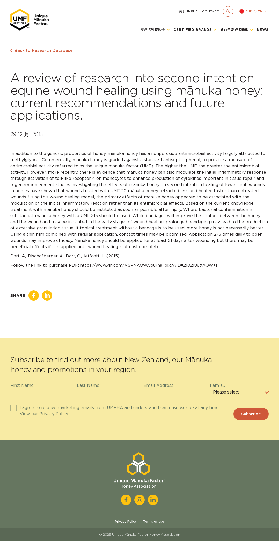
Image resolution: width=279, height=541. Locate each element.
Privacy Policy (53, 413)
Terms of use (153, 521)
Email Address (158, 385)
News (263, 30)
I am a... (217, 385)
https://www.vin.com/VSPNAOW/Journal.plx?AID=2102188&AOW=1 (148, 265)
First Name (22, 385)
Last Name (88, 385)
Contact (210, 11)
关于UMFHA (188, 11)
